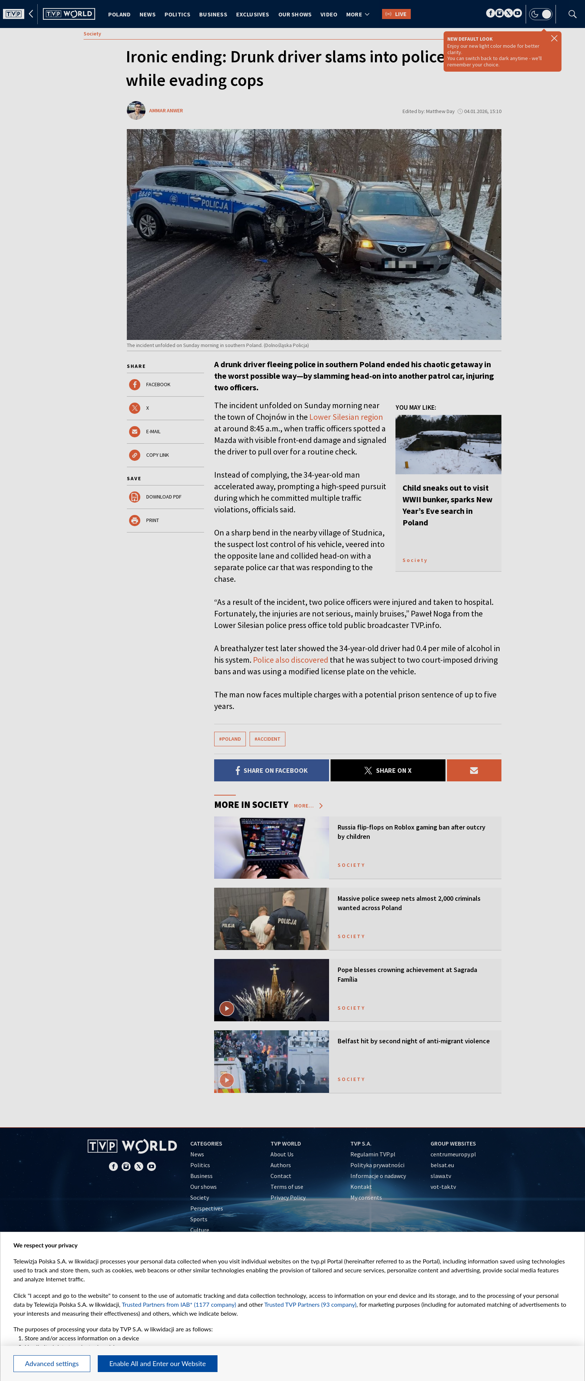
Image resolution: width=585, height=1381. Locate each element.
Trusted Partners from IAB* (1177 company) (179, 1304)
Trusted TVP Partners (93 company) (310, 1304)
